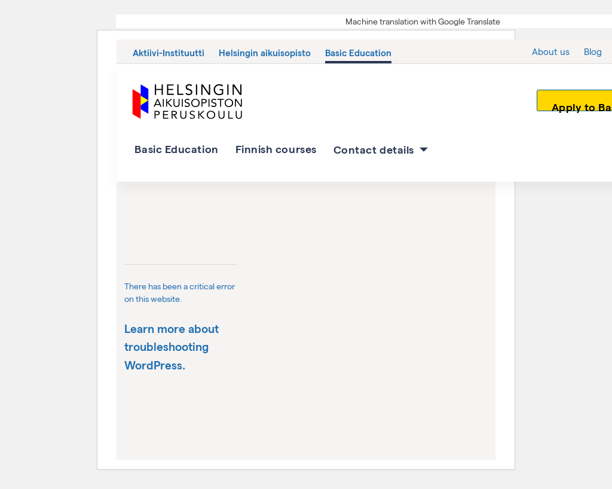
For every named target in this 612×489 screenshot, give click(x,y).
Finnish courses (276, 148)
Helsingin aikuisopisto (265, 52)
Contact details (373, 149)
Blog (593, 51)
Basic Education (358, 52)
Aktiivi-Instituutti (168, 52)
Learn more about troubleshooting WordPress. (171, 347)
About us (551, 51)
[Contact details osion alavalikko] (424, 149)
